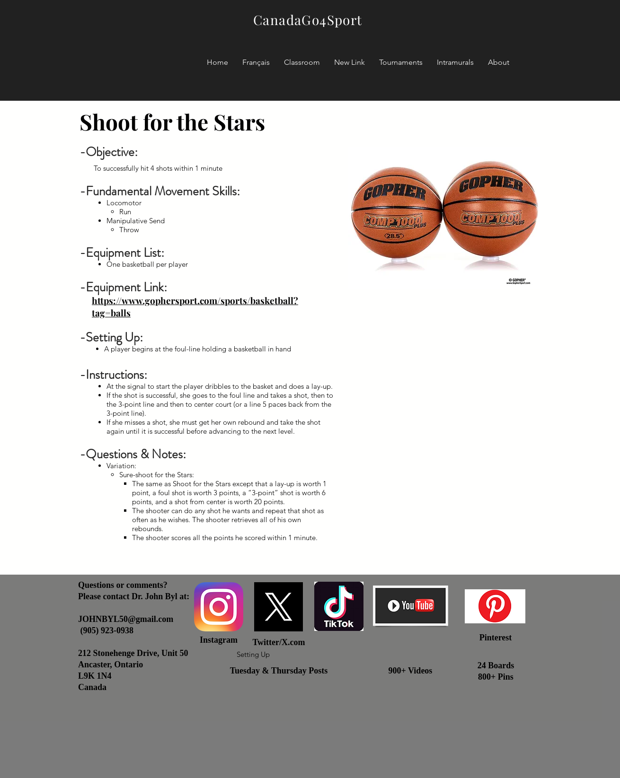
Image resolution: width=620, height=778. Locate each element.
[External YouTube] (444, 408)
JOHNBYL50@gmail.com (125, 619)
